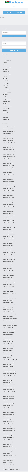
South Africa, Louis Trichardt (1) (9, 293)
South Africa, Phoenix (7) (8, 357)
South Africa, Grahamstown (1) (9, 234)
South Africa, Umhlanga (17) (8, 446)
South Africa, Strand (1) (7, 432)
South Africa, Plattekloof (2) (8, 366)
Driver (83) (5, 78)
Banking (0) (5, 62)
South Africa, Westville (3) (8, 462)
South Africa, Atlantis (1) (8, 138)
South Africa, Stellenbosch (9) (9, 428)
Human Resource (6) (7, 92)
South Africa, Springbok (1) (8, 421)
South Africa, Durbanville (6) (8, 213)
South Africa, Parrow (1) (7, 352)
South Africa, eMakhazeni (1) (8, 220)
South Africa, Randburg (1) (8, 389)
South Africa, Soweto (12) (8, 416)
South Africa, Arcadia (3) (8, 133)
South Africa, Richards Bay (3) (9, 394)
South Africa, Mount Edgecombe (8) (10, 325)
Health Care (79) (6, 89)
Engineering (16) (6, 83)
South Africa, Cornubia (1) (8, 199)
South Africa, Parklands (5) (8, 346)
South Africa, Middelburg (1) (8, 304)
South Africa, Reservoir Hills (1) (9, 391)
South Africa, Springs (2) (8, 423)
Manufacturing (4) (6, 101)
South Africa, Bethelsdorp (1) (8, 151)
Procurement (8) (6, 108)
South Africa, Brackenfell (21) (9, 167)
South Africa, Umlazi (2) (7, 451)
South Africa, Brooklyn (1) (8, 179)
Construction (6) (6, 69)
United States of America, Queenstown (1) (11, 469)
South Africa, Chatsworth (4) (8, 193)
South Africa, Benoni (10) (8, 147)
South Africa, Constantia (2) (8, 197)
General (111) (5, 87)
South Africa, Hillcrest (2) (8, 245)
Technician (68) (6, 119)
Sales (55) (5, 115)
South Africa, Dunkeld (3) (8, 209)
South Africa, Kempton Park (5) (9, 259)
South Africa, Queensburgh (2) (9, 384)
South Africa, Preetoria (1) (8, 378)
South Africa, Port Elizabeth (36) (9, 371)
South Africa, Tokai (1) (7, 439)
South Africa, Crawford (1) (8, 202)
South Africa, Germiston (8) (8, 229)
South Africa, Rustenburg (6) (8, 407)
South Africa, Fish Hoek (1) (8, 225)
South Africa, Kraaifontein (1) (9, 282)
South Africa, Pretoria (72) (8, 380)
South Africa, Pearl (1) (7, 355)
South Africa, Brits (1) (7, 177)
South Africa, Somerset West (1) (9, 412)
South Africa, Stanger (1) (8, 426)
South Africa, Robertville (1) (8, 396)
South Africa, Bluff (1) (7, 161)
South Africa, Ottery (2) (7, 339)
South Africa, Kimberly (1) (8, 268)
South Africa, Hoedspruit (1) (8, 250)
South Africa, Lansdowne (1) (8, 289)
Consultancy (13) (6, 71)
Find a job (19, 12)
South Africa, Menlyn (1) (7, 300)
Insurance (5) (5, 94)
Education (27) (6, 80)
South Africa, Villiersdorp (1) (8, 457)
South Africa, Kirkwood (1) (8, 270)
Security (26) (5, 117)
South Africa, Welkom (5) (8, 460)
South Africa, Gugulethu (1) (8, 236)
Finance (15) (5, 85)
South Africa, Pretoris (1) (8, 382)
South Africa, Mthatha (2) (8, 327)
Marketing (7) (5, 103)
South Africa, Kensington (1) (8, 261)
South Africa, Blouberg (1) (8, 158)
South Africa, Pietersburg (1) (8, 362)
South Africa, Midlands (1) (8, 307)
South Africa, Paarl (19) (7, 343)
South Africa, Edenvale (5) (8, 218)
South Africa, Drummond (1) (8, 206)
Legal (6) (4, 96)
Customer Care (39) (6, 73)
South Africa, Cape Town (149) (9, 183)
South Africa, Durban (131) (8, 211)
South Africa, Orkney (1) (7, 336)
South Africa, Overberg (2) (8, 341)
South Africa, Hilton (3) (7, 247)
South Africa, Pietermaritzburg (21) (10, 359)
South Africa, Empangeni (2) (8, 222)
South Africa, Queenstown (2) (9, 387)
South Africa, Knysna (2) (7, 279)
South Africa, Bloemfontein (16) (9, 156)
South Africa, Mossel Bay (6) (8, 320)
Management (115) (6, 99)
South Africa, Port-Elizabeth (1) (9, 375)
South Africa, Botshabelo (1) (8, 165)
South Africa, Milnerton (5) (8, 311)
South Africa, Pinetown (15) (8, 364)
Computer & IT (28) (6, 67)
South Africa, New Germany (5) (9, 330)
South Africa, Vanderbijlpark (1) (9, 455)
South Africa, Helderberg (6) (8, 243)
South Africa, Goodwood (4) (8, 231)
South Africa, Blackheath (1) (8, 154)
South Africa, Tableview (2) (8, 437)
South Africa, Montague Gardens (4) (10, 318)
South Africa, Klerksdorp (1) (8, 275)
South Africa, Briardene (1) (8, 174)
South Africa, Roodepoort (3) (8, 403)
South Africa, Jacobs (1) (7, 254)
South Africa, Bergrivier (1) (8, 149)
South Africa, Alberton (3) (8, 129)
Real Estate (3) (5, 110)
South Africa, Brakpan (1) (8, 170)
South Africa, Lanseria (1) (8, 291)
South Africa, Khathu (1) (7, 263)
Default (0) (5, 76)
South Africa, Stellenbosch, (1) (9, 430)
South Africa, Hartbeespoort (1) (9, 241)
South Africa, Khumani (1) (8, 266)
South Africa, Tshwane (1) (8, 442)
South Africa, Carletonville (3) (9, 186)
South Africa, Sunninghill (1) (8, 435)
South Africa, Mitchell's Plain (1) (9, 314)
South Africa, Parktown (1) (8, 348)
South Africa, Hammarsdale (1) (9, 238)
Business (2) (5, 64)
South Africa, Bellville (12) (8, 145)
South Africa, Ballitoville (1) (8, 140)
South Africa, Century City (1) (8, 190)
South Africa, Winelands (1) (8, 464)
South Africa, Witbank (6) (8, 467)
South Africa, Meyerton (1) (8, 302)
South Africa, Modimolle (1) (8, 316)
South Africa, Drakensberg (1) (9, 204)
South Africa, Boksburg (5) (8, 163)
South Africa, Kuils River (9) (8, 284)
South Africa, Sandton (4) (8, 410)
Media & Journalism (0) (7, 105)
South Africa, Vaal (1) (7, 453)
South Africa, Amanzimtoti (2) (9, 131)
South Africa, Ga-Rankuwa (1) (9, 227)
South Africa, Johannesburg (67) (9, 257)
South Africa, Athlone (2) (8, 135)
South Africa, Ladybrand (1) (8, 286)
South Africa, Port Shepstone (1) (9, 373)
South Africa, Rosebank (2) (8, 405)
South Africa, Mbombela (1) (8, 295)
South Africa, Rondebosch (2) (8, 398)
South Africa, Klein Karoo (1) (8, 273)
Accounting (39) (6, 57)
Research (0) (5, 112)
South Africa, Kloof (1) (7, 277)
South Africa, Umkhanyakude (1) (9, 448)
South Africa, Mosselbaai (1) (8, 323)
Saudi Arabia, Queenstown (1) (9, 126)
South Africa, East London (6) (8, 215)
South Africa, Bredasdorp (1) (8, 172)
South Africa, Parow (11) (8, 350)
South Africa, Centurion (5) (8, 188)
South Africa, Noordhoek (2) (8, 332)
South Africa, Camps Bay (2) (8, 181)
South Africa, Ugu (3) (7, 444)
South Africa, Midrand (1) (8, 309)
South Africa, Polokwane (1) (8, 368)
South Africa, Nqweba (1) (8, 334)
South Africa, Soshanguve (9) (8, 414)
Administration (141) (7, 60)
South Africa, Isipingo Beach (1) (9, 252)
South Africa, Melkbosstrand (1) (9, 298)
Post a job (8, 12)
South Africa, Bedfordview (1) (9, 142)
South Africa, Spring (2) (7, 419)
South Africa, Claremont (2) (8, 195)
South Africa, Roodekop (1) (8, 400)
